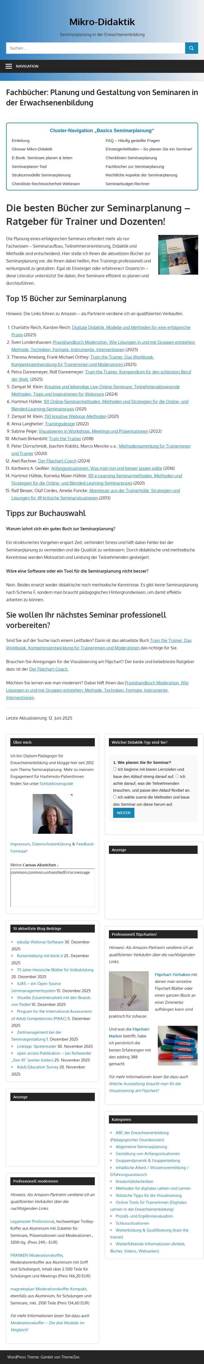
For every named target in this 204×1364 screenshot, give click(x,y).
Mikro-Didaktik (102, 21)
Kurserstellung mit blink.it (40, 955)
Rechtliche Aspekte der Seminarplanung (141, 175)
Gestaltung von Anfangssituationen (148, 1153)
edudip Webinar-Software (40, 941)
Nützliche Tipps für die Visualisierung (149, 1195)
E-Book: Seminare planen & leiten (42, 157)
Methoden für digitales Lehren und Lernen (153, 1188)
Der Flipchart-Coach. (49, 669)
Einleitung (21, 140)
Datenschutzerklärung (51, 843)
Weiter (124, 812)
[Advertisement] (36, 1133)
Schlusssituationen (132, 1223)
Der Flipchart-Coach (57, 460)
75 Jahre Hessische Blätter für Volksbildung (55, 969)
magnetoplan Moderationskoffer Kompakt (48, 1288)
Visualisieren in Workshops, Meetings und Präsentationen (93, 431)
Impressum (20, 843)
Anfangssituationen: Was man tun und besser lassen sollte (106, 468)
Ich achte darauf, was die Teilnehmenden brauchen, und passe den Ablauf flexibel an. (151, 783)
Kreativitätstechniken (135, 1181)
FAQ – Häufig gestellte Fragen (133, 140)
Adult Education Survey (37, 1066)
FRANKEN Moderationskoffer (36, 1255)
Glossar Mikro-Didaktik (32, 149)
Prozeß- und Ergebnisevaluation (144, 1216)
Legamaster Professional (32, 1221)
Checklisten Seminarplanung (131, 157)
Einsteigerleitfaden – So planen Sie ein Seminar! (149, 149)
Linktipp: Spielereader (36, 1046)
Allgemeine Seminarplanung (141, 1146)
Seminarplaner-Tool (29, 166)
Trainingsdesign (60, 423)
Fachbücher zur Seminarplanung (135, 166)
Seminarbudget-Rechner (128, 183)
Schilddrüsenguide (56, 783)
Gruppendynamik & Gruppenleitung (148, 1160)
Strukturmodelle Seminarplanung (41, 175)
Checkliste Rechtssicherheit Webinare (46, 183)
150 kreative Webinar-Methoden (76, 416)
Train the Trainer (65, 438)
